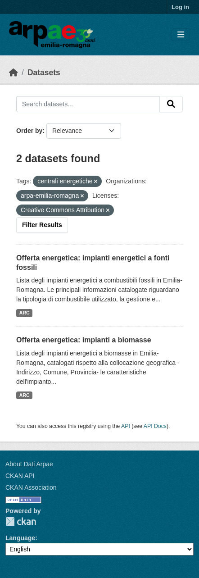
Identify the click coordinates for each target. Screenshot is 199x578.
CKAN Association (31, 487)
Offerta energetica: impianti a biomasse (83, 340)
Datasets (43, 72)
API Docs (155, 426)
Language (20, 538)
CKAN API (20, 475)
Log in (180, 7)
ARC (24, 312)
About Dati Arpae (29, 464)
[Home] (13, 72)
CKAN (20, 521)
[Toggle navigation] (181, 34)
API (125, 426)
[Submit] (171, 104)
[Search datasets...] (88, 104)
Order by (29, 130)
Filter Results (42, 224)
